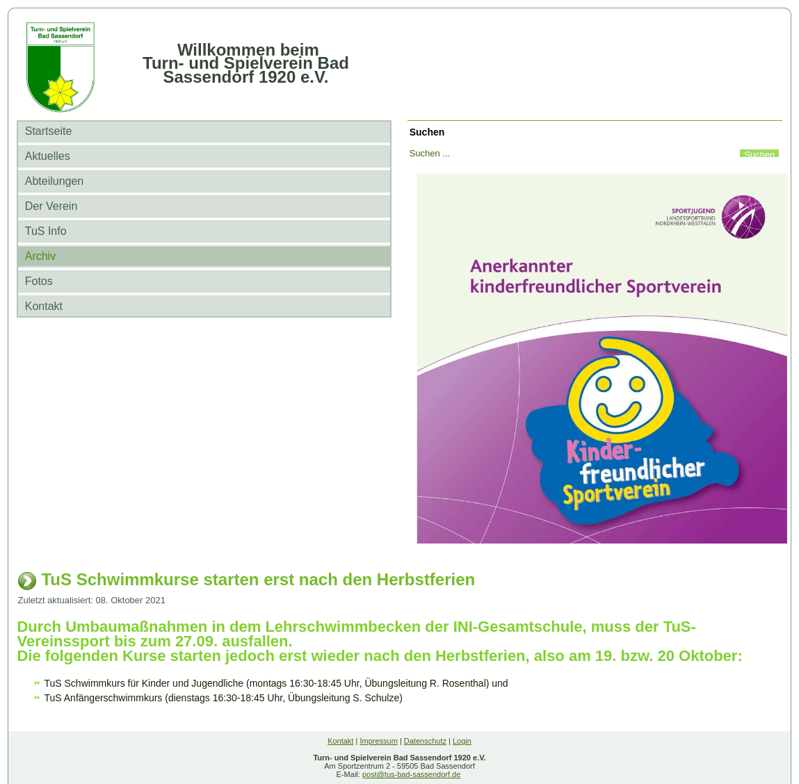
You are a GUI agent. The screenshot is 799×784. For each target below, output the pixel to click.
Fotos (39, 281)
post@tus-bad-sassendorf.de (411, 774)
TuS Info (46, 231)
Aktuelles (47, 156)
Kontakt (44, 306)
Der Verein (51, 206)
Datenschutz (425, 741)
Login (462, 741)
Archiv (40, 256)
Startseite (48, 131)
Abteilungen (54, 181)
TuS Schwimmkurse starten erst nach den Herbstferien (258, 579)
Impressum (378, 741)
